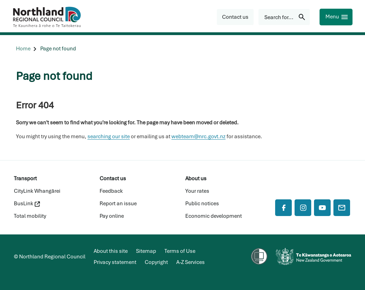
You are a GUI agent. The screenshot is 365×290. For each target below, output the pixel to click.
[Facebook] (283, 207)
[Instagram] (303, 207)
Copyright (156, 262)
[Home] (23, 48)
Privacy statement (115, 262)
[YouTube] (322, 207)
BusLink (27, 203)
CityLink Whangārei (37, 191)
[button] (235, 17)
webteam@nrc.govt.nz (198, 136)
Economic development (213, 216)
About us (195, 178)
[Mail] (341, 207)
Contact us (113, 178)
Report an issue (118, 203)
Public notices (202, 203)
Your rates (197, 191)
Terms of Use (179, 251)
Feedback (111, 191)
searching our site (108, 136)
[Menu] (336, 17)
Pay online (112, 216)
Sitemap (146, 251)
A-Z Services (190, 262)
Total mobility (30, 216)
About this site (111, 251)
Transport (25, 178)
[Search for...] (284, 17)
